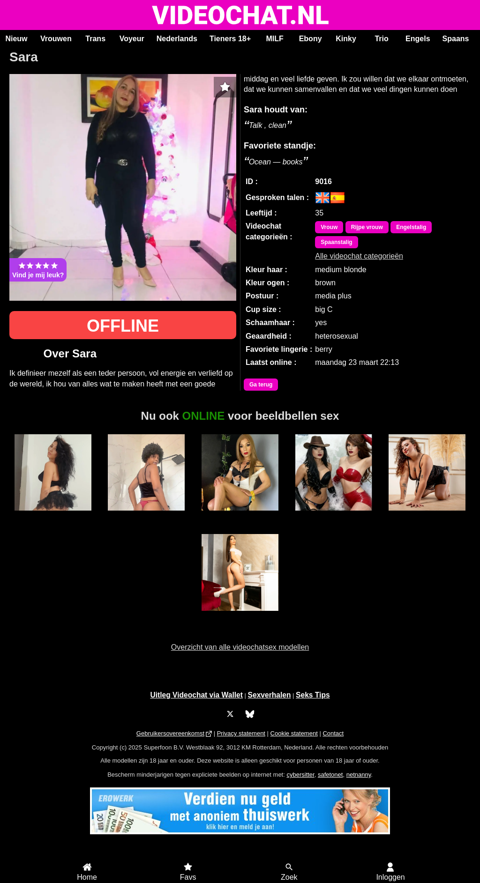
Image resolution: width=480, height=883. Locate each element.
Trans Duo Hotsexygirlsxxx (333, 520)
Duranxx (146, 516)
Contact (333, 733)
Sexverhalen (269, 695)
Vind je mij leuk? (38, 270)
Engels (417, 39)
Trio (381, 39)
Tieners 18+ (230, 39)
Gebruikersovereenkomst (170, 733)
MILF (274, 39)
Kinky (346, 39)
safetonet (330, 774)
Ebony (310, 39)
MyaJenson (240, 616)
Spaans (455, 39)
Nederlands (177, 39)
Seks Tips (313, 695)
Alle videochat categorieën (359, 256)
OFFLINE (123, 325)
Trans (95, 39)
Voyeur (132, 39)
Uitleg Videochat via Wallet (196, 695)
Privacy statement (241, 733)
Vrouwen (56, 39)
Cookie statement (294, 733)
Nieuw (16, 39)
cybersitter (300, 774)
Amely (53, 516)
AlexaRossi (427, 516)
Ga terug (260, 384)
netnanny (358, 774)
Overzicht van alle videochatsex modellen (240, 647)
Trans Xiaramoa (240, 516)
